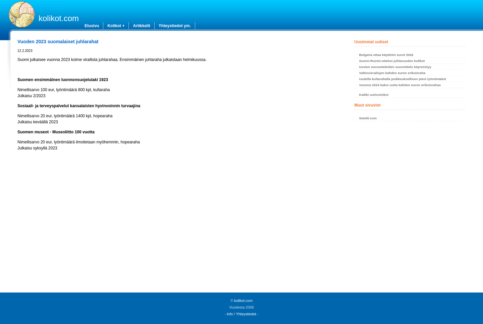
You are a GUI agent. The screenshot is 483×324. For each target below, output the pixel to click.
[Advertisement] (176, 219)
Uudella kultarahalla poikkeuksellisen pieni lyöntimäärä (402, 79)
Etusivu (92, 25)
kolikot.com (59, 18)
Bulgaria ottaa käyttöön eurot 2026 (386, 55)
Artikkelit (141, 25)
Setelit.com (368, 118)
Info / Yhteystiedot (241, 314)
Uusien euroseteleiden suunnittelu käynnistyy (395, 67)
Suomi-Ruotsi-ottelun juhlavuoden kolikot (392, 61)
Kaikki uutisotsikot (373, 94)
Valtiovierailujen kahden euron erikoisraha (392, 73)
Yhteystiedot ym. (175, 25)
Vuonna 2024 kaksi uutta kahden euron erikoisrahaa (399, 85)
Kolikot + (115, 25)
